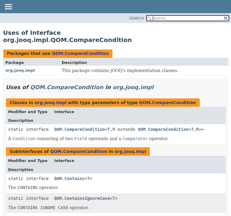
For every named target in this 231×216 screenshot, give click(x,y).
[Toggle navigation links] (8, 7)
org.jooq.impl (20, 70)
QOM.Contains (69, 178)
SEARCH (136, 18)
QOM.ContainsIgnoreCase (82, 198)
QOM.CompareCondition (80, 53)
